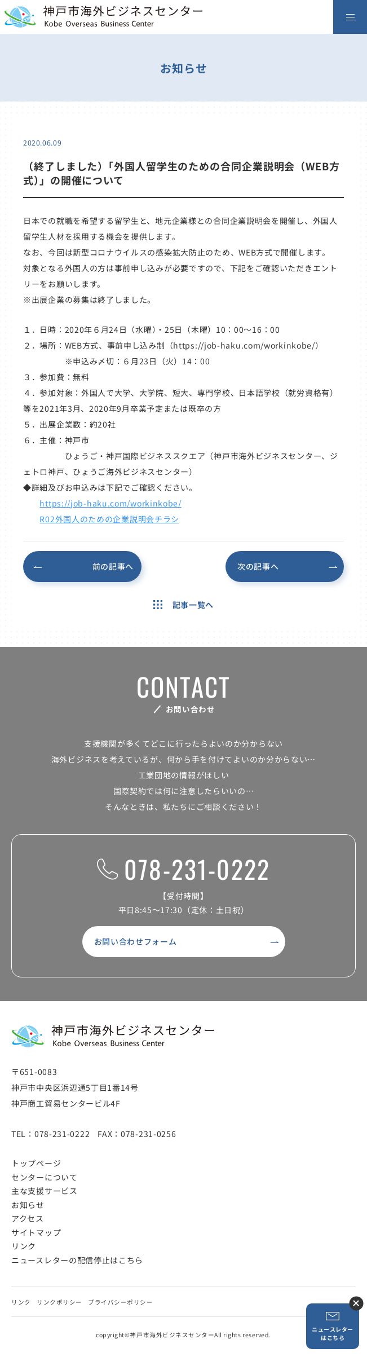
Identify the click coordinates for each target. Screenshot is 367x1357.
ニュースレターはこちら (332, 1326)
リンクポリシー (59, 1302)
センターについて (44, 1177)
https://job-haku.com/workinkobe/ (110, 503)
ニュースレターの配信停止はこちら (77, 1260)
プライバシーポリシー (120, 1302)
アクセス (27, 1218)
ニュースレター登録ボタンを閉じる (356, 1303)
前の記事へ (113, 566)
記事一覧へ (183, 604)
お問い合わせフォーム (135, 941)
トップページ (36, 1163)
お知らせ (28, 1204)
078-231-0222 (183, 869)
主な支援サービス (44, 1190)
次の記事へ (258, 566)
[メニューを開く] (350, 17)
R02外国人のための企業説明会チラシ (109, 519)
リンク (23, 1246)
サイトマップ (36, 1232)
